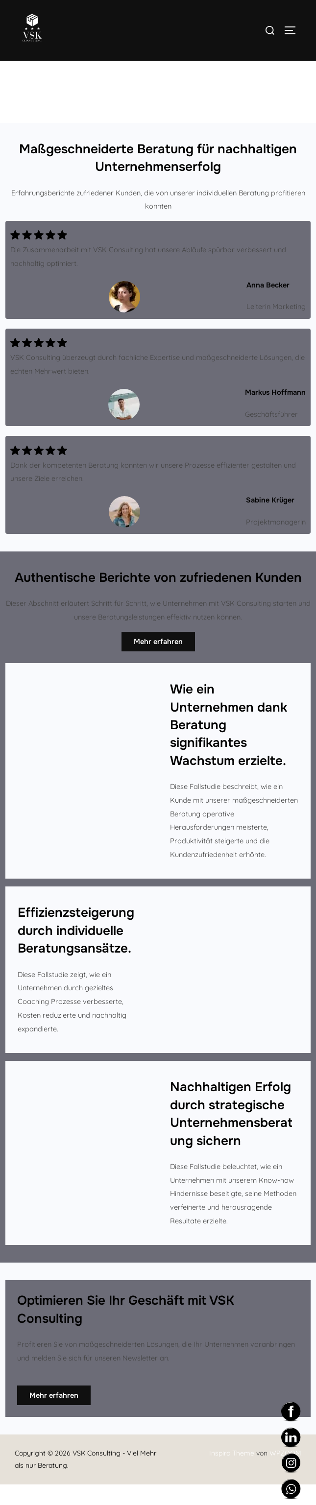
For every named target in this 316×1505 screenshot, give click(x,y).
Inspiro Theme (231, 1474)
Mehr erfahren (158, 662)
